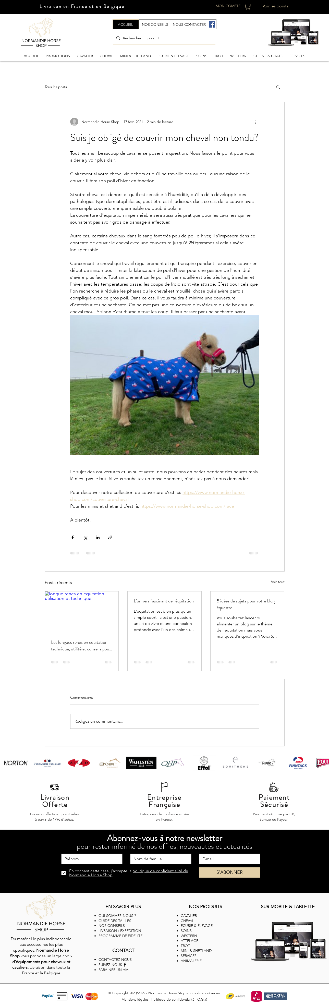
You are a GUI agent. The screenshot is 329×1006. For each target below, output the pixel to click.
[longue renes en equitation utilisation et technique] (82, 612)
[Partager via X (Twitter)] (85, 537)
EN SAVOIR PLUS (123, 907)
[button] (248, 6)
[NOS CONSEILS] (155, 24)
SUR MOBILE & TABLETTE (288, 907)
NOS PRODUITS (205, 907)
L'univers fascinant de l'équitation (164, 601)
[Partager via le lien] (110, 537)
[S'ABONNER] (229, 872)
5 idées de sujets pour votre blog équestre (246, 604)
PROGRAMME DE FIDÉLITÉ (120, 936)
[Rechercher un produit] (164, 38)
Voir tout (278, 581)
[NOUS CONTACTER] (189, 24)
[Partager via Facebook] (72, 537)
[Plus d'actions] (256, 122)
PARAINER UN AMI (114, 969)
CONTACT (123, 950)
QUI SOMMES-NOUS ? (117, 915)
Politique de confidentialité (172, 999)
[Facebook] (212, 24)
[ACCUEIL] (126, 24)
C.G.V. (202, 999)
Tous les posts (56, 86)
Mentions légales (135, 999)
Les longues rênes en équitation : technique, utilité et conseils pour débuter (81, 645)
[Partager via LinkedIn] (97, 537)
